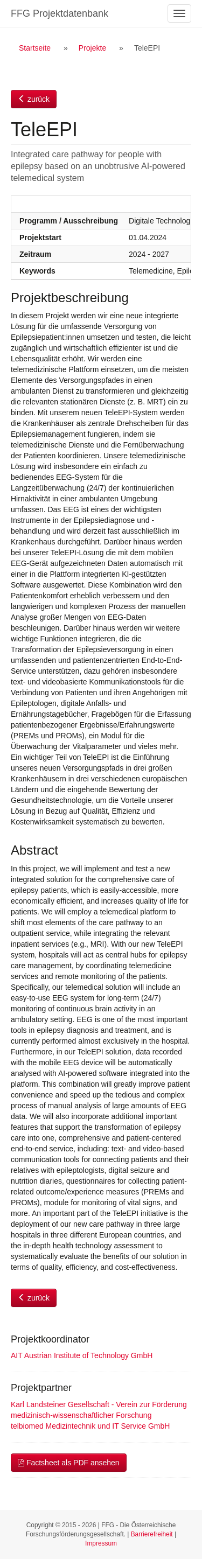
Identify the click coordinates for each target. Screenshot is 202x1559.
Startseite (35, 48)
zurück (34, 99)
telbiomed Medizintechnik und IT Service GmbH (90, 1426)
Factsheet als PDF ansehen (69, 1462)
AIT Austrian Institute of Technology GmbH (81, 1355)
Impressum (101, 1543)
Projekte (92, 48)
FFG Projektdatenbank (59, 13)
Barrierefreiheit (152, 1534)
